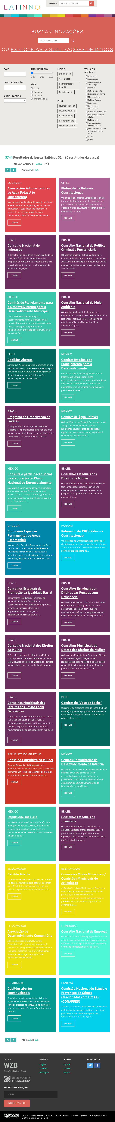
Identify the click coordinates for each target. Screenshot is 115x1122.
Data (39, 163)
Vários (90, 139)
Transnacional (39, 98)
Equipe (66, 1064)
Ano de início (39, 69)
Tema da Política (90, 71)
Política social (94, 120)
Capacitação (93, 79)
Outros (91, 136)
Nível (34, 84)
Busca (53, 3)
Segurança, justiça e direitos (96, 116)
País (6, 69)
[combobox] (15, 74)
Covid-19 (91, 88)
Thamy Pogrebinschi (81, 1115)
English (43, 1064)
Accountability (66, 115)
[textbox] (5, 74)
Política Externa (94, 100)
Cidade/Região (13, 82)
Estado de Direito (67, 125)
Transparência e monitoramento (94, 124)
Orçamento (92, 76)
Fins (60, 101)
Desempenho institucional (93, 107)
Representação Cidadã (66, 85)
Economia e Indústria (96, 94)
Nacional (36, 95)
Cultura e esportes (95, 91)
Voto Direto (64, 79)
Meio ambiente (94, 97)
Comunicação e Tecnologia (94, 83)
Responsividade (66, 120)
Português (44, 1072)
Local (35, 88)
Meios (61, 69)
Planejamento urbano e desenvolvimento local (97, 130)
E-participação (66, 92)
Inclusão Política (67, 110)
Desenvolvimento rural (97, 112)
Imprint (66, 1072)
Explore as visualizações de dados (62, 50)
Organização (12, 96)
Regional (36, 92)
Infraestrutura (93, 103)
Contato (67, 1068)
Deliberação (65, 73)
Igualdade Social (67, 105)
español (43, 1068)
